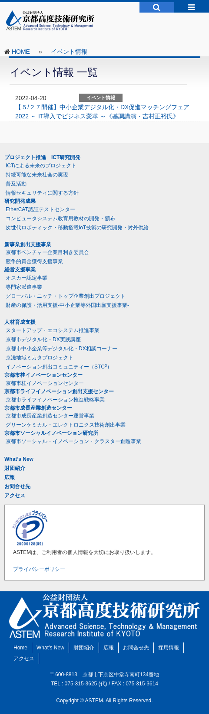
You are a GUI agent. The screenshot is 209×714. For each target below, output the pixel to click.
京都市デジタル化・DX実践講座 (43, 339)
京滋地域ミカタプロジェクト (39, 358)
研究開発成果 (20, 201)
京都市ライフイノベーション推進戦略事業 (55, 400)
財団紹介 (14, 468)
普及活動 (16, 184)
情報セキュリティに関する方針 (42, 193)
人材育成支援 (20, 322)
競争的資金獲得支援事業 (34, 261)
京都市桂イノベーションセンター (43, 375)
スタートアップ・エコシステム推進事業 (53, 330)
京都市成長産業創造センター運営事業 (50, 416)
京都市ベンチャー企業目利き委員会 (47, 252)
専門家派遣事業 (24, 287)
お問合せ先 (17, 486)
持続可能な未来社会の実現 (37, 175)
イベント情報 (69, 51)
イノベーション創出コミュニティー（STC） (59, 366)
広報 (9, 477)
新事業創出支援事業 (27, 244)
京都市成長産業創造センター (38, 408)
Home (20, 648)
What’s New (18, 459)
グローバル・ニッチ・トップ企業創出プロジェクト (66, 296)
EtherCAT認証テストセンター (40, 209)
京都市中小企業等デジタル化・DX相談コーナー (61, 349)
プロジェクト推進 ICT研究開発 (42, 157)
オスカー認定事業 (26, 278)
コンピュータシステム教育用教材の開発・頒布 (60, 218)
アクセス (14, 495)
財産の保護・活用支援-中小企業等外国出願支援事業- (67, 305)
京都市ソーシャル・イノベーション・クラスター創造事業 (73, 441)
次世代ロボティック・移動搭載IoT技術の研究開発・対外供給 (77, 228)
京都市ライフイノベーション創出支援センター (59, 391)
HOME (21, 51)
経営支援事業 (20, 270)
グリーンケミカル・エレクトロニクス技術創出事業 (66, 425)
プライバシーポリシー (39, 569)
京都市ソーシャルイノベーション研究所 (51, 433)
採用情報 (168, 648)
